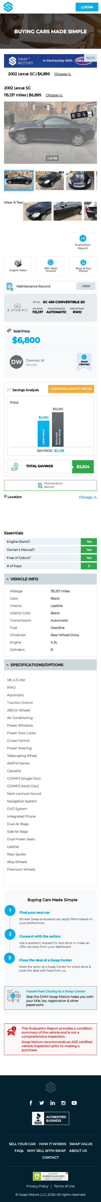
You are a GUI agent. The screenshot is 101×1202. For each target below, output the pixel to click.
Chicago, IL (88, 497)
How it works (52, 1144)
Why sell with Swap (46, 1151)
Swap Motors (29, 1195)
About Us (78, 1151)
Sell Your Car (22, 1144)
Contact (50, 1157)
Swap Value (80, 1144)
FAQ (19, 1151)
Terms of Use (64, 1186)
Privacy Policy (37, 1186)
